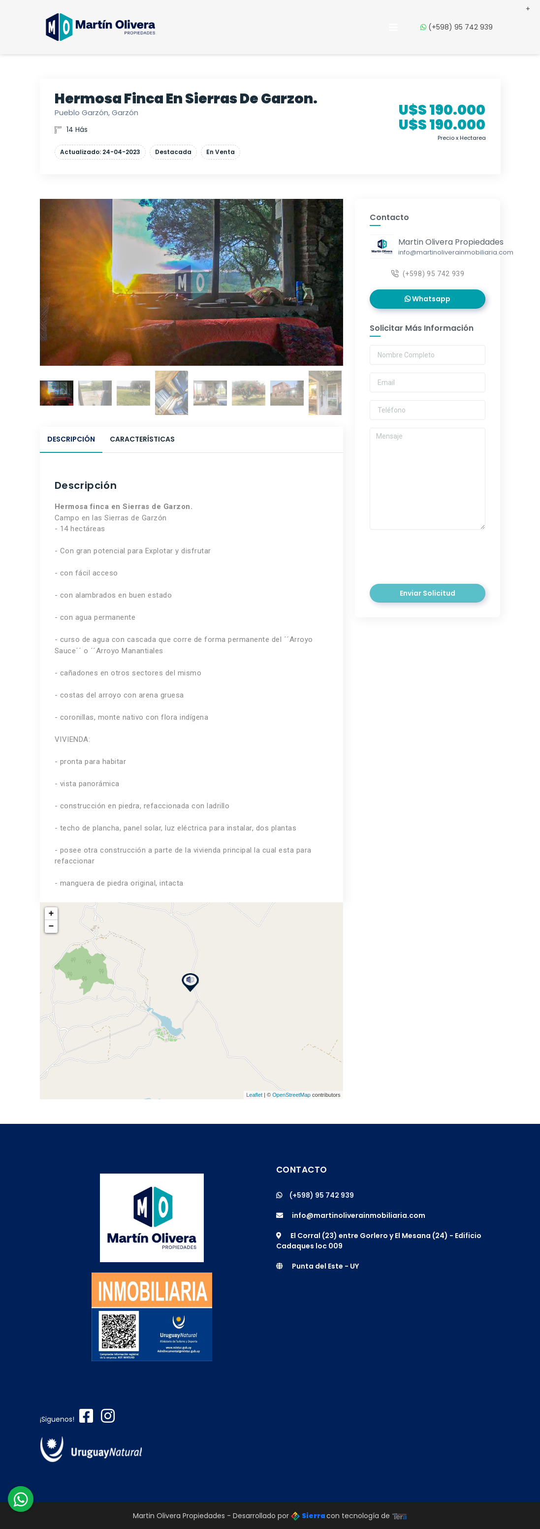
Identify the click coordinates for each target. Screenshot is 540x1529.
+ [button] (51, 914)
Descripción (71, 439)
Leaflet (254, 1095)
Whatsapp (427, 299)
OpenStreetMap (291, 1095)
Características (142, 439)
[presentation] (437, 553)
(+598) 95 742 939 (460, 25)
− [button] (51, 926)
